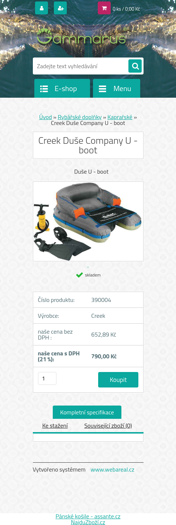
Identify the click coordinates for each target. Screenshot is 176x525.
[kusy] (47, 378)
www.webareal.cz (112, 469)
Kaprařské (119, 116)
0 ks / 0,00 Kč (126, 9)
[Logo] (83, 36)
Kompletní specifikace (87, 412)
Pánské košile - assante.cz (87, 516)
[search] (135, 66)
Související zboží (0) (108, 425)
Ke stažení (55, 425)
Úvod (45, 116)
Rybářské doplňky (79, 116)
